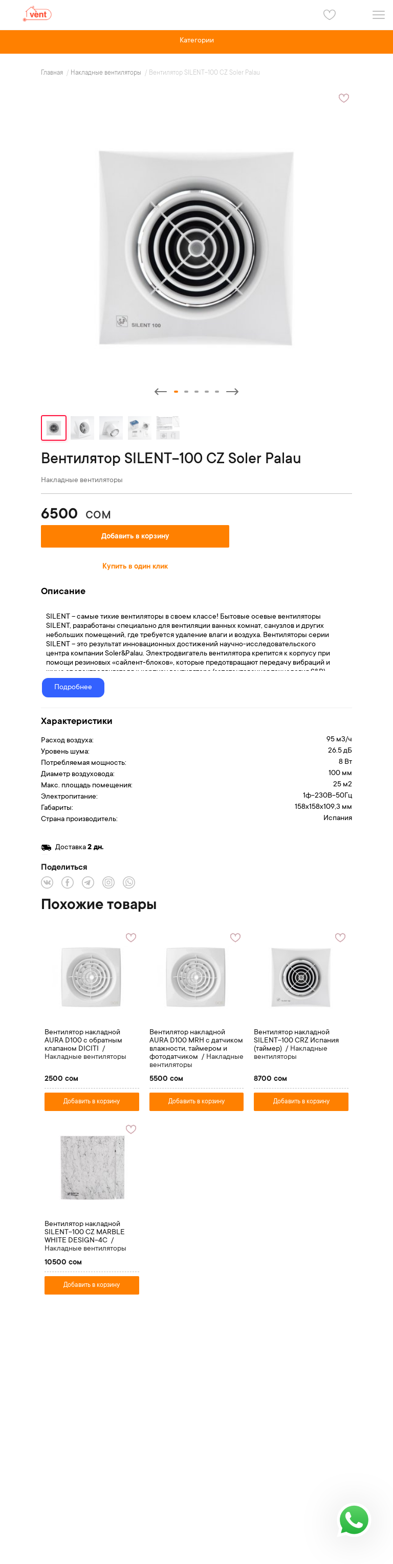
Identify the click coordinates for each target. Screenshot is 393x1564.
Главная (52, 73)
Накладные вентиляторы (107, 73)
